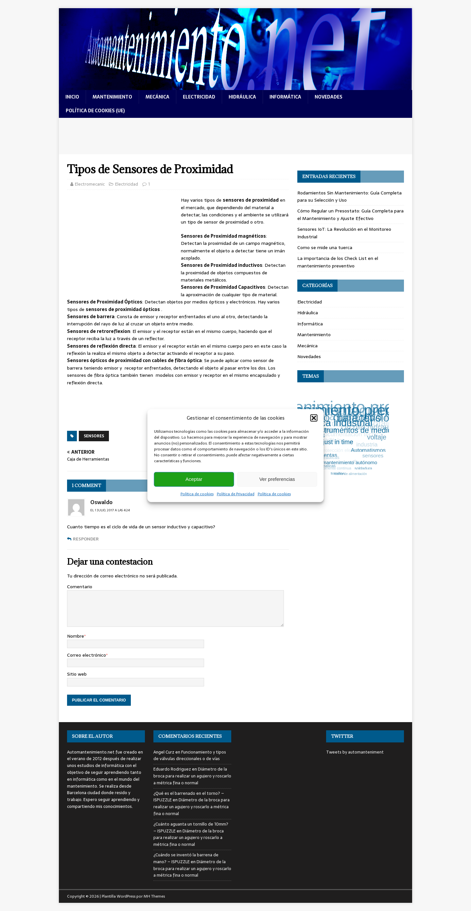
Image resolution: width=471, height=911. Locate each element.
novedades (328, 96)
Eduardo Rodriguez (172, 769)
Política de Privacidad (235, 493)
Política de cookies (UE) (95, 110)
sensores (94, 436)
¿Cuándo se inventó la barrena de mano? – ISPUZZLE (185, 858)
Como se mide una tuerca (324, 247)
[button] (314, 417)
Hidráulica (307, 312)
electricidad (199, 96)
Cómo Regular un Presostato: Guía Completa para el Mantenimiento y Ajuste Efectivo (350, 214)
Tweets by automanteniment (355, 752)
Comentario (79, 586)
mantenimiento (112, 96)
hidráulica (242, 96)
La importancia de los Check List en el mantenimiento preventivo (337, 262)
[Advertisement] (235, 136)
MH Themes (154, 896)
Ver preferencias (277, 479)
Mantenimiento (314, 334)
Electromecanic (90, 184)
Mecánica (307, 345)
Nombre (75, 636)
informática (285, 96)
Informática (310, 323)
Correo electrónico (86, 655)
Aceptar (193, 479)
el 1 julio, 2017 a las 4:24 (110, 510)
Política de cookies (197, 493)
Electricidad (126, 184)
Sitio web (77, 674)
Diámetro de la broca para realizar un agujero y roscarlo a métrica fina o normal (192, 776)
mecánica (157, 96)
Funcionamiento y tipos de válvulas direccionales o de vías (189, 755)
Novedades (309, 356)
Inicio (72, 96)
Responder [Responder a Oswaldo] (86, 539)
